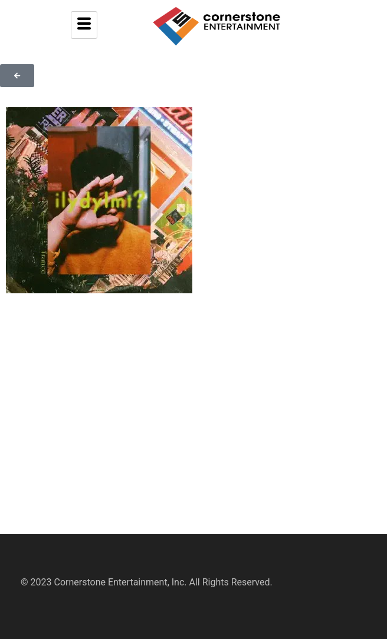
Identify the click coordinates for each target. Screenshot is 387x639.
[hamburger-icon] (84, 25)
